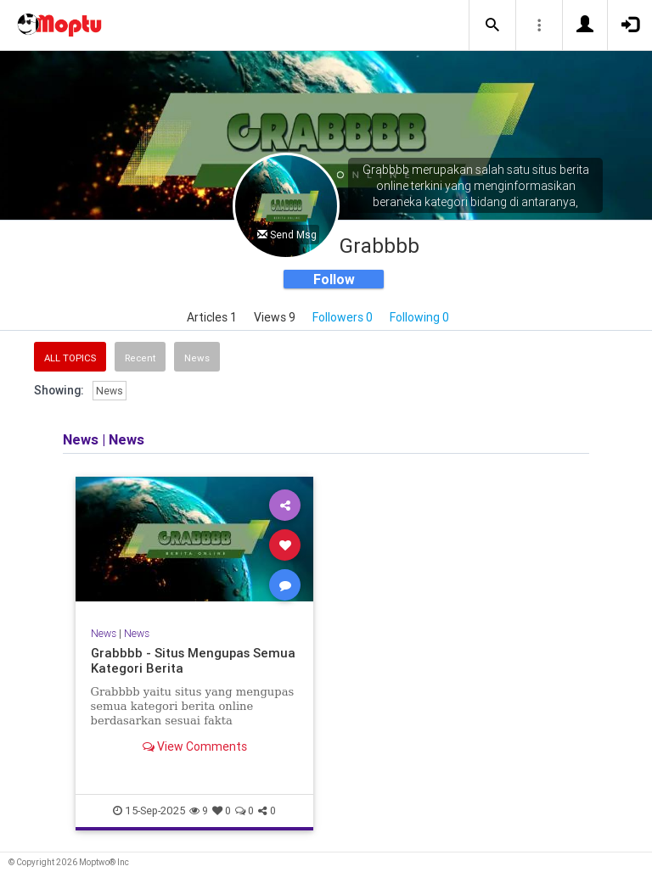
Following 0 (419, 317)
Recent (140, 358)
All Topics (70, 358)
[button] (492, 25)
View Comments (195, 746)
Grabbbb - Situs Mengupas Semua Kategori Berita (193, 660)
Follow (334, 279)
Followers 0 (342, 317)
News (197, 358)
